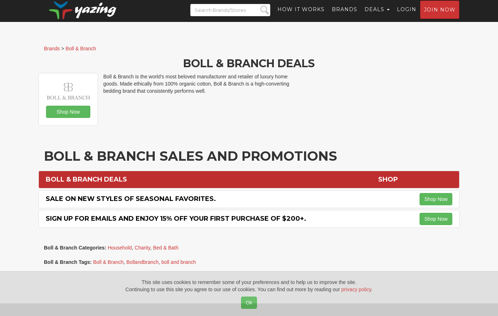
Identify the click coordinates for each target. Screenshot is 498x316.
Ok (249, 303)
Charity (142, 248)
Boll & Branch (108, 262)
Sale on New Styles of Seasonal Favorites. (131, 199)
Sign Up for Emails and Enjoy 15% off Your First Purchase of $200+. (176, 219)
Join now (440, 16)
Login (406, 16)
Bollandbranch (142, 262)
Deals (377, 16)
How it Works (301, 16)
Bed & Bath (165, 248)
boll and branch (179, 262)
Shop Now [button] (68, 112)
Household (120, 248)
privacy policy (356, 289)
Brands (344, 16)
